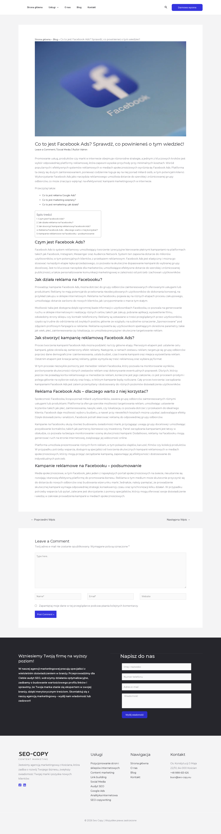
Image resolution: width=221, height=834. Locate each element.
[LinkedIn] (24, 790)
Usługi (51, 7)
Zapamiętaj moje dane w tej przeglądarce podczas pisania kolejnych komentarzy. (88, 611)
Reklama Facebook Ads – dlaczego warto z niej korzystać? (73, 229)
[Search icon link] (166, 7)
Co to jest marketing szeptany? (61, 199)
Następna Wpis (178, 519)
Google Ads (98, 796)
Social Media (66, 149)
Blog (73, 7)
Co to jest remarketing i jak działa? (63, 204)
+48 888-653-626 (180, 778)
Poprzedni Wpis (43, 519)
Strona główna (34, 7)
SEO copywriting (101, 805)
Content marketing (102, 778)
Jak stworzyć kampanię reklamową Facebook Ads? (69, 226)
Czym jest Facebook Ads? (53, 218)
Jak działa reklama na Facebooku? (59, 222)
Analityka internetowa (104, 800)
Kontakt (85, 7)
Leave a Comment (46, 149)
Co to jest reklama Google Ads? (61, 195)
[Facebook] (19, 790)
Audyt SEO (97, 791)
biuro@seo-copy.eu (182, 782)
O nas (64, 7)
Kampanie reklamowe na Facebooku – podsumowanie (71, 233)
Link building (99, 782)
